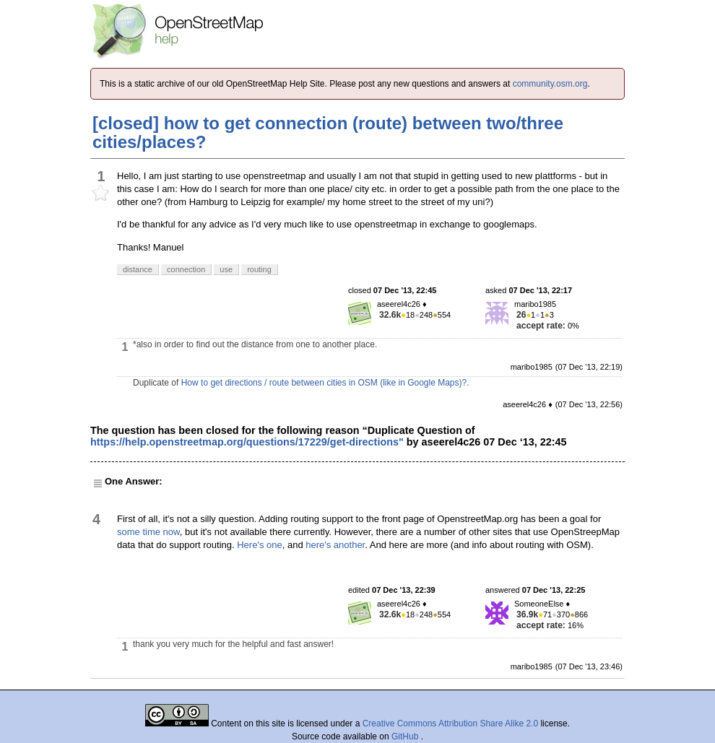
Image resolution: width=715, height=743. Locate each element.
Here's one (259, 544)
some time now (148, 531)
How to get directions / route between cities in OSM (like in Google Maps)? (324, 383)
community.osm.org (550, 84)
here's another (335, 544)
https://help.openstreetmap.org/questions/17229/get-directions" (247, 442)
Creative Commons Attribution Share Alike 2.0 (450, 723)
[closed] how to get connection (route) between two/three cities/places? (327, 132)
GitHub (406, 736)
